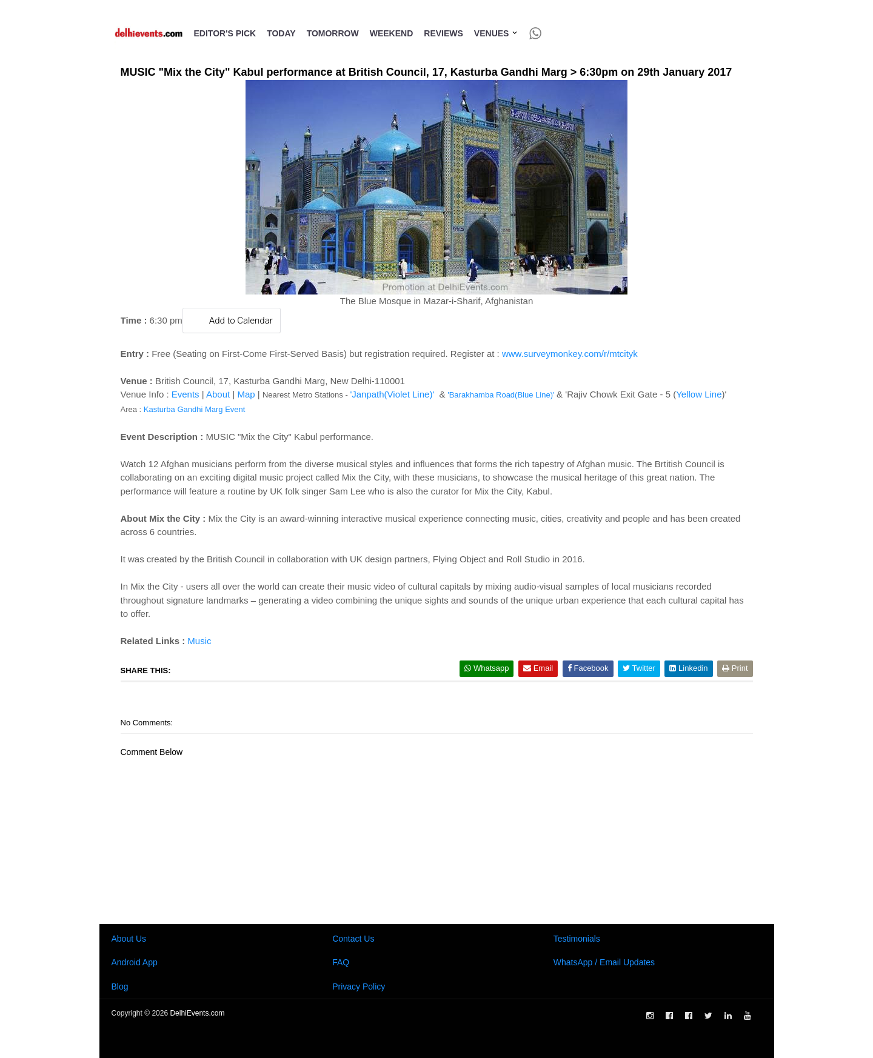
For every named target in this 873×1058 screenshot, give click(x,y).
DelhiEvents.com (197, 1013)
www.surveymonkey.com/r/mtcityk (570, 353)
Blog (120, 986)
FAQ (340, 962)
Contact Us (353, 938)
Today (281, 33)
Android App (135, 962)
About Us (129, 938)
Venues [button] (496, 33)
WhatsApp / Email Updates (604, 962)
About (218, 394)
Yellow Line (698, 394)
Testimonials (577, 938)
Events (185, 394)
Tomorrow (333, 33)
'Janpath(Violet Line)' (392, 394)
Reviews (443, 33)
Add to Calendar (231, 320)
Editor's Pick (225, 33)
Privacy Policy (358, 986)
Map (246, 394)
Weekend (391, 33)
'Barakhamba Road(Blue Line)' (500, 394)
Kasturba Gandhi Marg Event (195, 409)
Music (199, 641)
